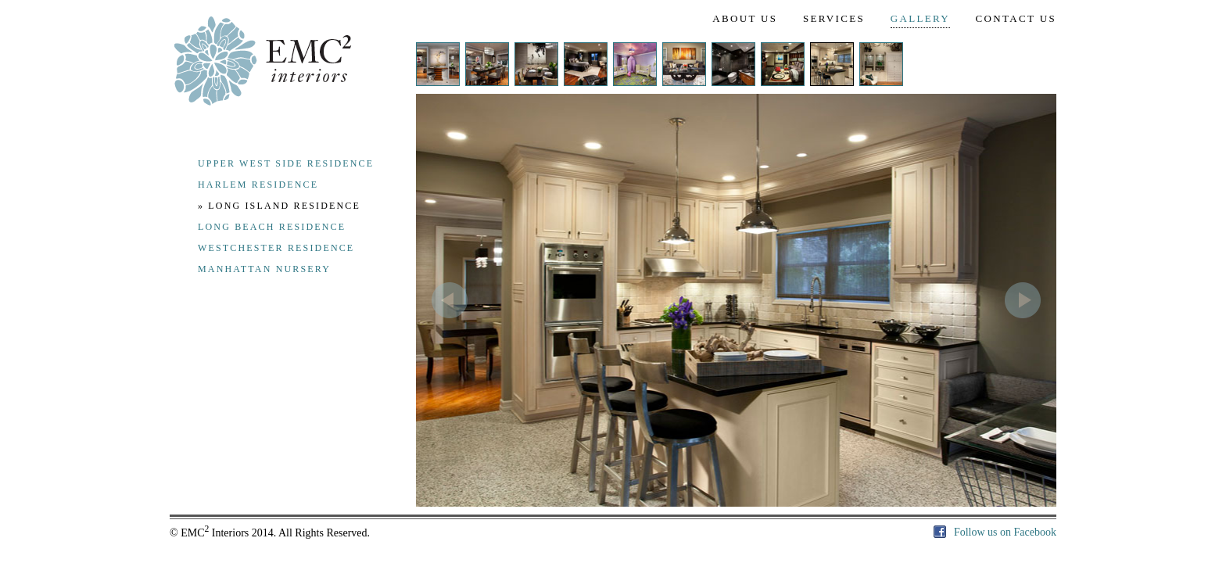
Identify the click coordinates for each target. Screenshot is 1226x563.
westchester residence (276, 247)
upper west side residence (286, 163)
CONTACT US (1016, 18)
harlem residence (258, 184)
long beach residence (272, 226)
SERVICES (834, 18)
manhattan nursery (264, 269)
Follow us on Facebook (995, 532)
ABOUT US (744, 18)
